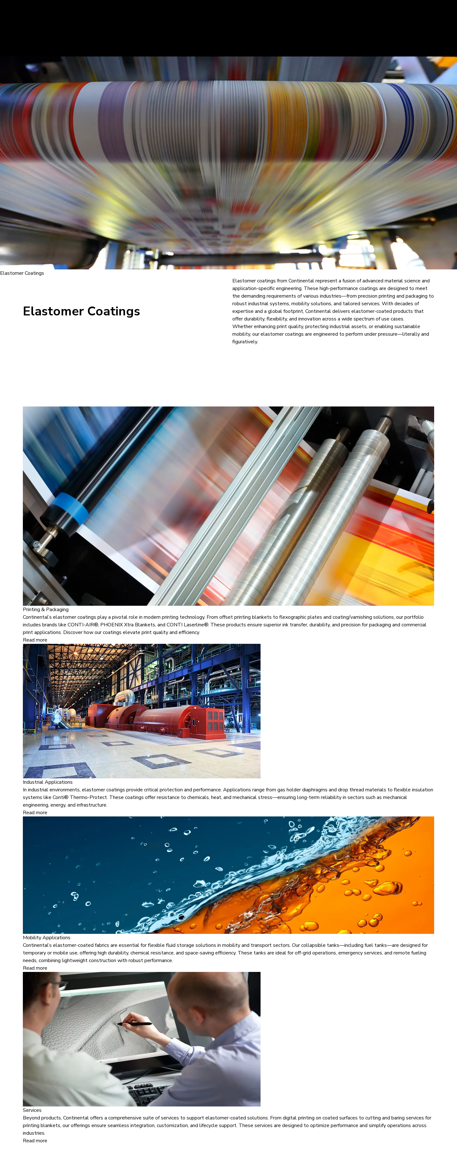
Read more (35, 640)
